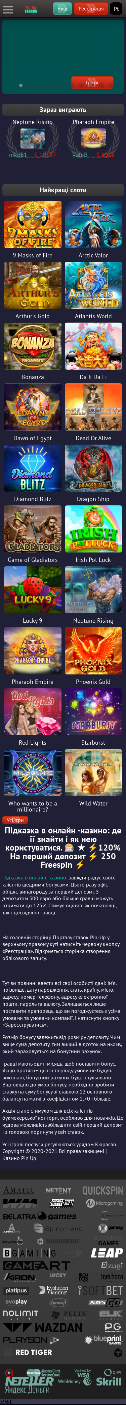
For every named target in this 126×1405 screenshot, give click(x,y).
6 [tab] (68, 84)
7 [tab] (78, 84)
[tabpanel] (63, 57)
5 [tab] (58, 84)
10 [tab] (108, 84)
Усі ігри (15, 820)
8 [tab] (88, 84)
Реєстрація (91, 8)
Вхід (62, 8)
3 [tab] (38, 84)
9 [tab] (98, 84)
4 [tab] (48, 84)
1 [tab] (17, 84)
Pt (116, 8)
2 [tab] (28, 84)
